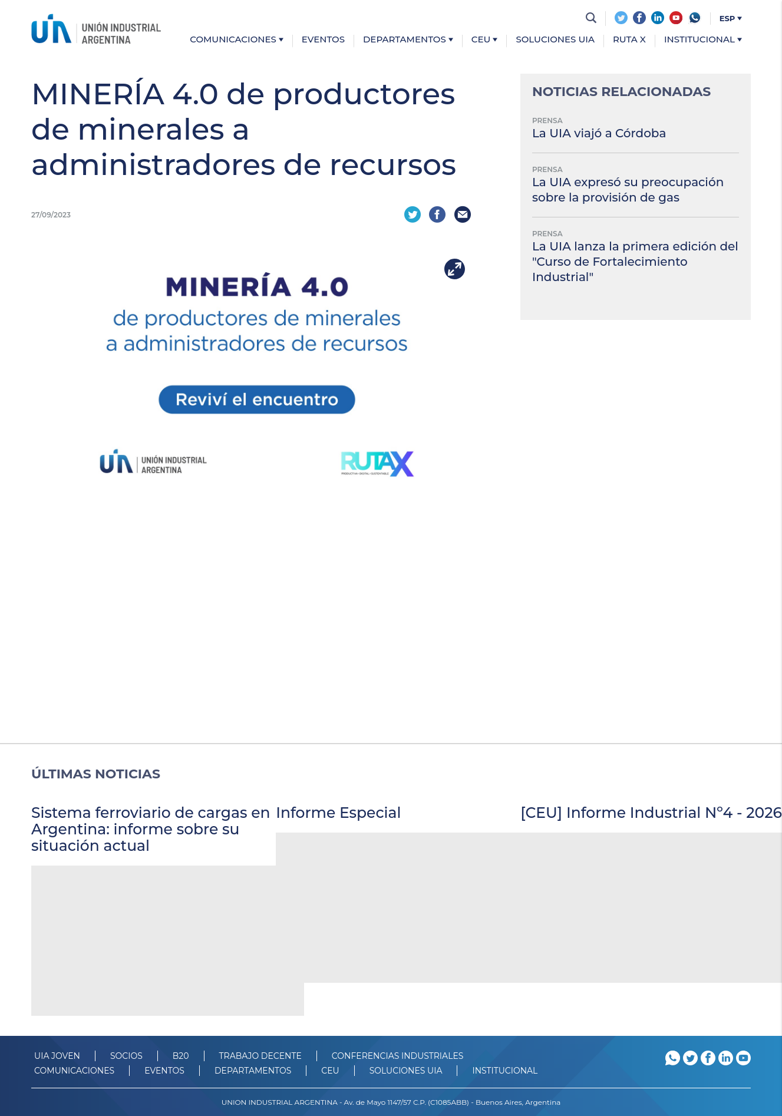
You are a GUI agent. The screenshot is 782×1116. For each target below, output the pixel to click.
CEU (484, 40)
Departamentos (408, 40)
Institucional (703, 40)
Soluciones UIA (555, 40)
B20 (181, 1055)
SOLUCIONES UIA (406, 1070)
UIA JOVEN (57, 1055)
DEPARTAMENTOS (253, 1070)
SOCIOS (126, 1055)
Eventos (323, 40)
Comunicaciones (236, 40)
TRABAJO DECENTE (260, 1055)
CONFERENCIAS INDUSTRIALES (398, 1055)
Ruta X (629, 40)
